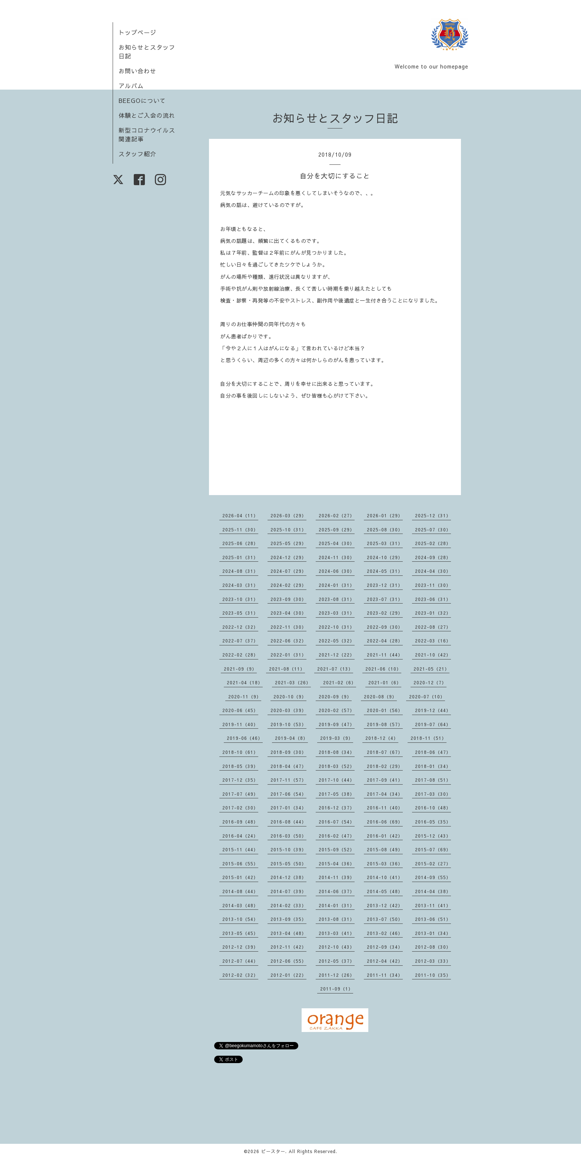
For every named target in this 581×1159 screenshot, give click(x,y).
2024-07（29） (288, 571)
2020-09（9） (335, 696)
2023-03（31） (337, 613)
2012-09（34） (385, 947)
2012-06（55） (288, 961)
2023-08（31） (337, 599)
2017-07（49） (240, 794)
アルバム (131, 85)
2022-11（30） (288, 627)
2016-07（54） (337, 822)
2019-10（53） (288, 724)
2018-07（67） (385, 752)
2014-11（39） (337, 877)
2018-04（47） (288, 766)
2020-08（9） (380, 696)
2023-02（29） (385, 613)
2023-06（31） (433, 599)
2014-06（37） (337, 891)
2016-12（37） (337, 808)
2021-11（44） (385, 655)
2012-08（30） (433, 947)
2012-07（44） (240, 961)
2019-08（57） (385, 724)
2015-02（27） (433, 863)
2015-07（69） (433, 849)
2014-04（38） (433, 891)
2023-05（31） (240, 613)
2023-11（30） (433, 585)
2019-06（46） (245, 738)
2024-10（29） (385, 557)
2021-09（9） (240, 669)
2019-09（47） (337, 724)
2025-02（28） (433, 543)
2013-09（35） (288, 919)
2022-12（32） (240, 627)
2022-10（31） (337, 627)
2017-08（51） (433, 780)
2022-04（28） (385, 641)
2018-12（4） (381, 738)
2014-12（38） (288, 877)
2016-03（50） (288, 836)
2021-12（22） (337, 655)
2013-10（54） (240, 919)
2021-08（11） (287, 669)
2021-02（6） (339, 682)
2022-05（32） (337, 641)
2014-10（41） (385, 877)
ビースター (273, 1151)
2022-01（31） (288, 655)
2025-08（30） (385, 529)
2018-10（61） (240, 752)
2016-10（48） (433, 808)
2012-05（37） (337, 961)
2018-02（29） (385, 766)
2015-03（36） (385, 863)
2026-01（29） (385, 515)
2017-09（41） (385, 780)
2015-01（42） (240, 877)
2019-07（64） (433, 724)
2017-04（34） (385, 794)
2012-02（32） (240, 975)
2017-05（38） (337, 794)
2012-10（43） (337, 947)
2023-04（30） (288, 613)
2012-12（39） (240, 947)
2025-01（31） (240, 557)
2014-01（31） (337, 905)
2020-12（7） (430, 682)
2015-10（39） (288, 849)
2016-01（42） (385, 836)
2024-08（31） (240, 571)
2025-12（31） (433, 515)
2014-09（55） (433, 877)
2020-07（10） (427, 696)
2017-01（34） (288, 808)
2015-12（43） (433, 836)
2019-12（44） (433, 710)
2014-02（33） (288, 905)
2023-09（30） (288, 599)
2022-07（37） (240, 641)
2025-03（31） (385, 543)
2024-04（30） (433, 571)
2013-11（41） (433, 905)
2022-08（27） (433, 627)
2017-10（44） (337, 780)
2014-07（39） (288, 891)
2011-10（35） (433, 975)
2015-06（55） (240, 863)
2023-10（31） (240, 599)
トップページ (137, 32)
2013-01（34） (433, 933)
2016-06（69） (385, 822)
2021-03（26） (293, 682)
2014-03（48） (240, 905)
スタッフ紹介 (137, 154)
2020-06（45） (240, 710)
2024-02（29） (288, 585)
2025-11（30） (240, 529)
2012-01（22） (288, 975)
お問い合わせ (137, 71)
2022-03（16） (433, 641)
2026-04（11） (240, 515)
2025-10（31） (288, 529)
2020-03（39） (288, 710)
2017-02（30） (240, 808)
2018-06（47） (433, 752)
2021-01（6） (384, 682)
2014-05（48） (385, 891)
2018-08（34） (337, 752)
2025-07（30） (433, 529)
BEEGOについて (142, 100)
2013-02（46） (385, 933)
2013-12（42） (385, 905)
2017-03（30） (433, 794)
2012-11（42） (288, 947)
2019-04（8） (291, 738)
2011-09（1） (336, 989)
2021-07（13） (335, 669)
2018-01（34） (433, 766)
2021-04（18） (245, 682)
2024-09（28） (433, 557)
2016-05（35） (433, 822)
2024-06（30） (337, 571)
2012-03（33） (433, 961)
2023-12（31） (385, 585)
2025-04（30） (337, 543)
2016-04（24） (240, 836)
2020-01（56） (385, 710)
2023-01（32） (433, 613)
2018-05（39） (240, 766)
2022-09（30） (385, 627)
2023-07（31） (385, 599)
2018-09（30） (288, 752)
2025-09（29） (337, 529)
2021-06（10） (383, 669)
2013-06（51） (433, 919)
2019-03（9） (336, 738)
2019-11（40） (240, 724)
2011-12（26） (337, 975)
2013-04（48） (288, 933)
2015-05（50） (288, 863)
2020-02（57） (337, 710)
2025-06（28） (240, 543)
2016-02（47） (337, 836)
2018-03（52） (337, 766)
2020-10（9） (289, 696)
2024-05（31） (385, 571)
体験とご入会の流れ (147, 115)
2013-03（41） (337, 933)
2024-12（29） (288, 557)
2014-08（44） (240, 891)
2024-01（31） (337, 585)
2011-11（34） (385, 975)
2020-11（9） (244, 696)
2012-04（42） (385, 961)
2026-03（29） (288, 515)
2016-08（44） (288, 822)
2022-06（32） (288, 641)
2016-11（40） (385, 808)
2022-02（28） (240, 655)
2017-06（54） (288, 794)
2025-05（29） (288, 543)
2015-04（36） (337, 863)
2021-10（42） (433, 655)
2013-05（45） (240, 933)
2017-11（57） (288, 780)
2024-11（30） (337, 557)
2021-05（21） (431, 669)
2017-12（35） (240, 780)
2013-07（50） (385, 919)
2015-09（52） (337, 849)
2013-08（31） (337, 919)
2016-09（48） (240, 822)
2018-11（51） (428, 738)
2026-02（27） (337, 515)
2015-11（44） (240, 849)
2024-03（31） (240, 585)
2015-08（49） (385, 849)
